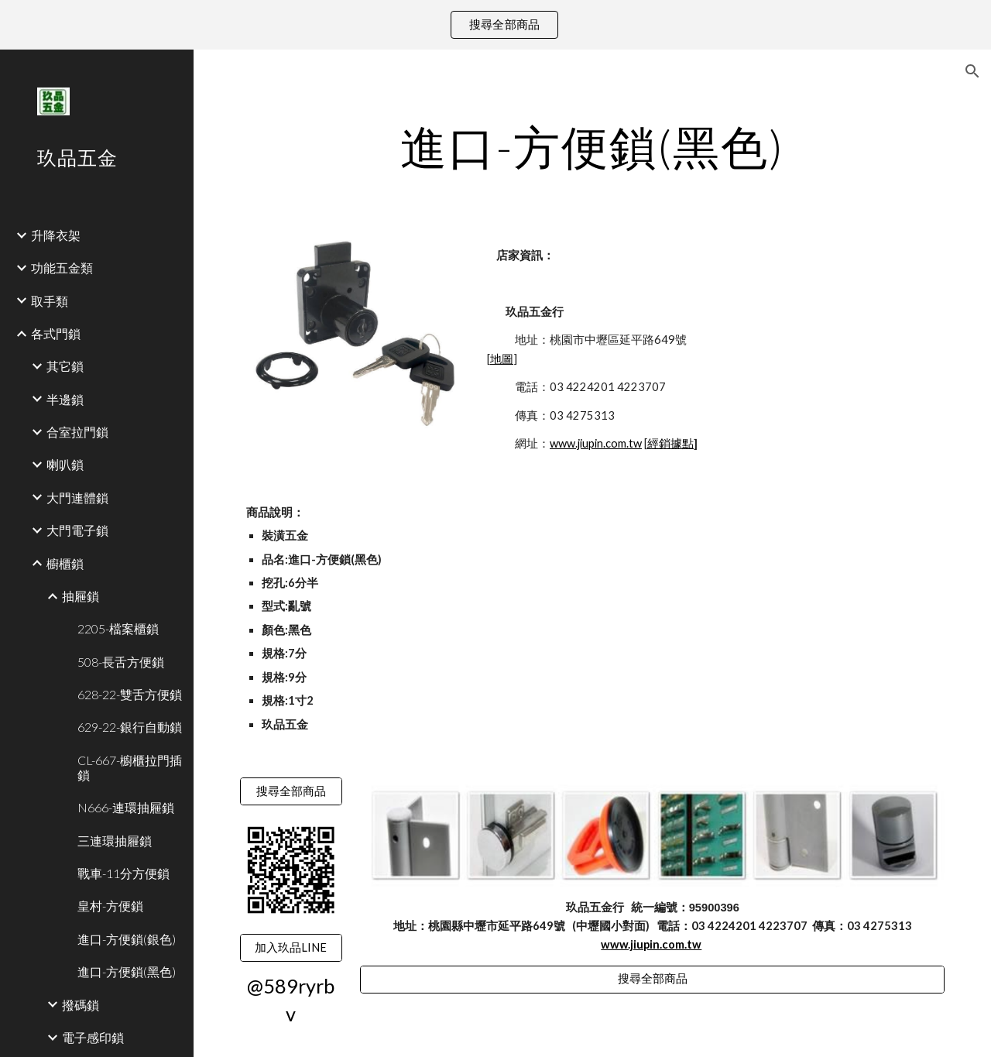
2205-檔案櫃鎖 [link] (118, 628)
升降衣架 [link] (56, 235)
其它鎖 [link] (65, 366)
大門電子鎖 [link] (77, 530)
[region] (495, 25)
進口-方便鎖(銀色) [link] (126, 939)
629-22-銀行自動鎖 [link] (129, 726)
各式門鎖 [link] (56, 333)
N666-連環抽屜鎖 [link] (125, 807)
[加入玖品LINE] (291, 947)
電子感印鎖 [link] (93, 1037)
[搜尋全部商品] (291, 791)
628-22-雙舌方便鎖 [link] (129, 694)
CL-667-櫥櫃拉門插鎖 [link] (129, 767)
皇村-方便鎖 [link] (110, 905)
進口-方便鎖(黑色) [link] (126, 971)
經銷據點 (670, 443)
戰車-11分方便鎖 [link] (123, 873)
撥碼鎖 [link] (80, 1004)
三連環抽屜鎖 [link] (114, 840)
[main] (592, 146)
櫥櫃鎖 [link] (65, 563)
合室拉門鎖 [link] (77, 431)
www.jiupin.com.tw (596, 443)
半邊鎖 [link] (65, 399)
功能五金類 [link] (62, 267)
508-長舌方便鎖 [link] (120, 661)
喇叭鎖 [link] (65, 464)
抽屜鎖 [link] (80, 596)
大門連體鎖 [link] (77, 497)
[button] (972, 71)
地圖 (501, 358)
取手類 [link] (49, 300)
